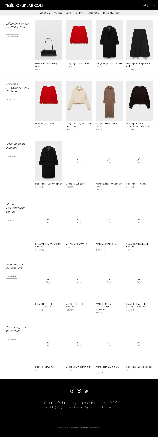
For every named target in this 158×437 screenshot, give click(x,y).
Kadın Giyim (44, 13)
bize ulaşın (106, 407)
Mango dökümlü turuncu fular (107, 368)
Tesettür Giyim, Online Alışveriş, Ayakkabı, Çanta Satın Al (23, 5)
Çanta (68, 13)
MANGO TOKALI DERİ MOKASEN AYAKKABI (136, 305)
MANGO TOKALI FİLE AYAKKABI (75, 305)
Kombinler (79, 13)
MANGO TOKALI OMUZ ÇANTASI (106, 245)
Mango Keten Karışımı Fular (139, 367)
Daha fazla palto (11, 156)
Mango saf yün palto (75, 184)
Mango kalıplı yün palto (137, 184)
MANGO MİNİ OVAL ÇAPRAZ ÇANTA (48, 245)
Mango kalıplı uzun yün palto (109, 63)
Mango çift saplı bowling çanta (46, 64)
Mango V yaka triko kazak (77, 63)
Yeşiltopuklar (84, 427)
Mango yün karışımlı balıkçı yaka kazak (78, 124)
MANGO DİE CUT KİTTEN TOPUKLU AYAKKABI (46, 305)
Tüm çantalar (10, 220)
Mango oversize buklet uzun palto (109, 185)
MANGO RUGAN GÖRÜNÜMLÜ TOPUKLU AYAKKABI (107, 307)
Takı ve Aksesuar (111, 13)
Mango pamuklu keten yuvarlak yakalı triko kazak (138, 124)
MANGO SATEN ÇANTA (76, 244)
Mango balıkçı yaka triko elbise (107, 124)
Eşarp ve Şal (93, 13)
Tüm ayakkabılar (11, 276)
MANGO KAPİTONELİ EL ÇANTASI (137, 245)
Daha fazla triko (11, 100)
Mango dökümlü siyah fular (78, 367)
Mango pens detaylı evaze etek (138, 64)
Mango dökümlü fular (45, 367)
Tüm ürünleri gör (11, 339)
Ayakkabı (58, 13)
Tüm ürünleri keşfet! (12, 36)
